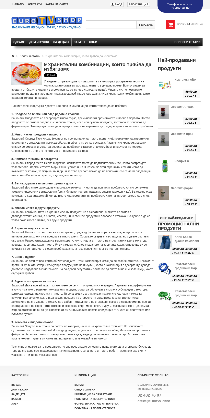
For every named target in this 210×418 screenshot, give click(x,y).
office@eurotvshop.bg (154, 401)
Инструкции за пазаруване (93, 394)
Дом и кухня (39, 42)
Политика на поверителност (94, 399)
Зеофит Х (182, 161)
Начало (18, 4)
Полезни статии (187, 42)
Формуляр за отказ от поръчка (96, 403)
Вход (117, 4)
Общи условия (84, 389)
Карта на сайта (56, 4)
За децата (61, 42)
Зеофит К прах (182, 133)
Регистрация (138, 4)
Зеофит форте (182, 188)
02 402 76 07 (149, 395)
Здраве (19, 42)
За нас (79, 385)
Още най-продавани (176, 218)
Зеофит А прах (182, 106)
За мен (79, 42)
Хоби (93, 42)
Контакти (34, 4)
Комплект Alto (185, 79)
